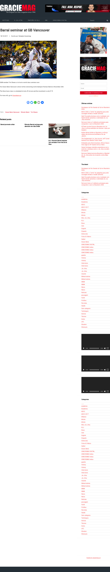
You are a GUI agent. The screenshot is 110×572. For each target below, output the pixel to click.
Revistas (84, 303)
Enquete (83, 231)
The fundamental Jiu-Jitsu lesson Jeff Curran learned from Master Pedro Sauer (95, 139)
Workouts (84, 327)
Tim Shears (34, 112)
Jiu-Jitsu (84, 268)
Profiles (83, 300)
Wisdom (84, 324)
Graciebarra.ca (16, 95)
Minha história (85, 276)
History (83, 258)
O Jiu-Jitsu (18, 20)
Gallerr (83, 239)
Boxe (83, 223)
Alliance (83, 210)
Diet (82, 226)
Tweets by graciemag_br (93, 558)
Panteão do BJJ (34, 20)
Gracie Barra (85, 242)
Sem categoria (85, 308)
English (83, 228)
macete (83, 274)
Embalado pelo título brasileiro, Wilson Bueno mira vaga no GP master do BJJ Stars (95, 144)
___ (82, 196)
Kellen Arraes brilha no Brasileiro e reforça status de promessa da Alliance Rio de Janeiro (94, 134)
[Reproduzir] (84, 348)
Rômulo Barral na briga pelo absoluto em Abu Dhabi (34, 125)
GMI (46, 20)
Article (83, 212)
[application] (95, 342)
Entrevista (84, 234)
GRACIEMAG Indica (87, 247)
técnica (83, 314)
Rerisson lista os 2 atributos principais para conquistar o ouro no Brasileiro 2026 (94, 123)
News (83, 287)
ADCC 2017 (85, 207)
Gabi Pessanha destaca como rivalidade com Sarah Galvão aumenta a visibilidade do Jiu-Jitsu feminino (95, 117)
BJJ (82, 220)
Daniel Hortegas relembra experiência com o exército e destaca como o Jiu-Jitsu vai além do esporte (95, 149)
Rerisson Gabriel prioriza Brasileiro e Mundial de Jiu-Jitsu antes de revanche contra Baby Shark (95, 155)
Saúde (83, 306)
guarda (83, 255)
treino (83, 319)
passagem (84, 295)
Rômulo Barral (25, 112)
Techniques (84, 311)
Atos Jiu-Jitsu (85, 218)
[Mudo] (105, 348)
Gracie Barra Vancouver (12, 112)
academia (84, 199)
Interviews (84, 263)
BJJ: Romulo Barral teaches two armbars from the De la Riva (58, 142)
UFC (82, 322)
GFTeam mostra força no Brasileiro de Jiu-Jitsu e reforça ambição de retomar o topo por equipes (95, 128)
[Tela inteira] (108, 348)
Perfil (83, 298)
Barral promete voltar (8, 124)
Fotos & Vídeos (86, 236)
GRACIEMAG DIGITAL (60, 20)
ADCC (83, 204)
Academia (84, 202)
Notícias (84, 292)
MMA (83, 282)
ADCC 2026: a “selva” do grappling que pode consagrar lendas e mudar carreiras (95, 112)
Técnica (83, 316)
